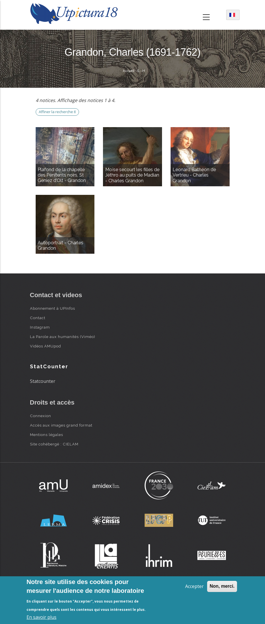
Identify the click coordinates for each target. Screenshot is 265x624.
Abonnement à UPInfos (52, 308)
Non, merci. (222, 586)
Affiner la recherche (57, 111)
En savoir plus (41, 617)
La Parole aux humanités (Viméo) (62, 336)
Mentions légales (46, 434)
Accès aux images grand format (61, 425)
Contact (37, 317)
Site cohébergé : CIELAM (54, 444)
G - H (141, 70)
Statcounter (42, 381)
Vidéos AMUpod (45, 346)
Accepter (194, 586)
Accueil (128, 70)
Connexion (40, 415)
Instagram (40, 327)
